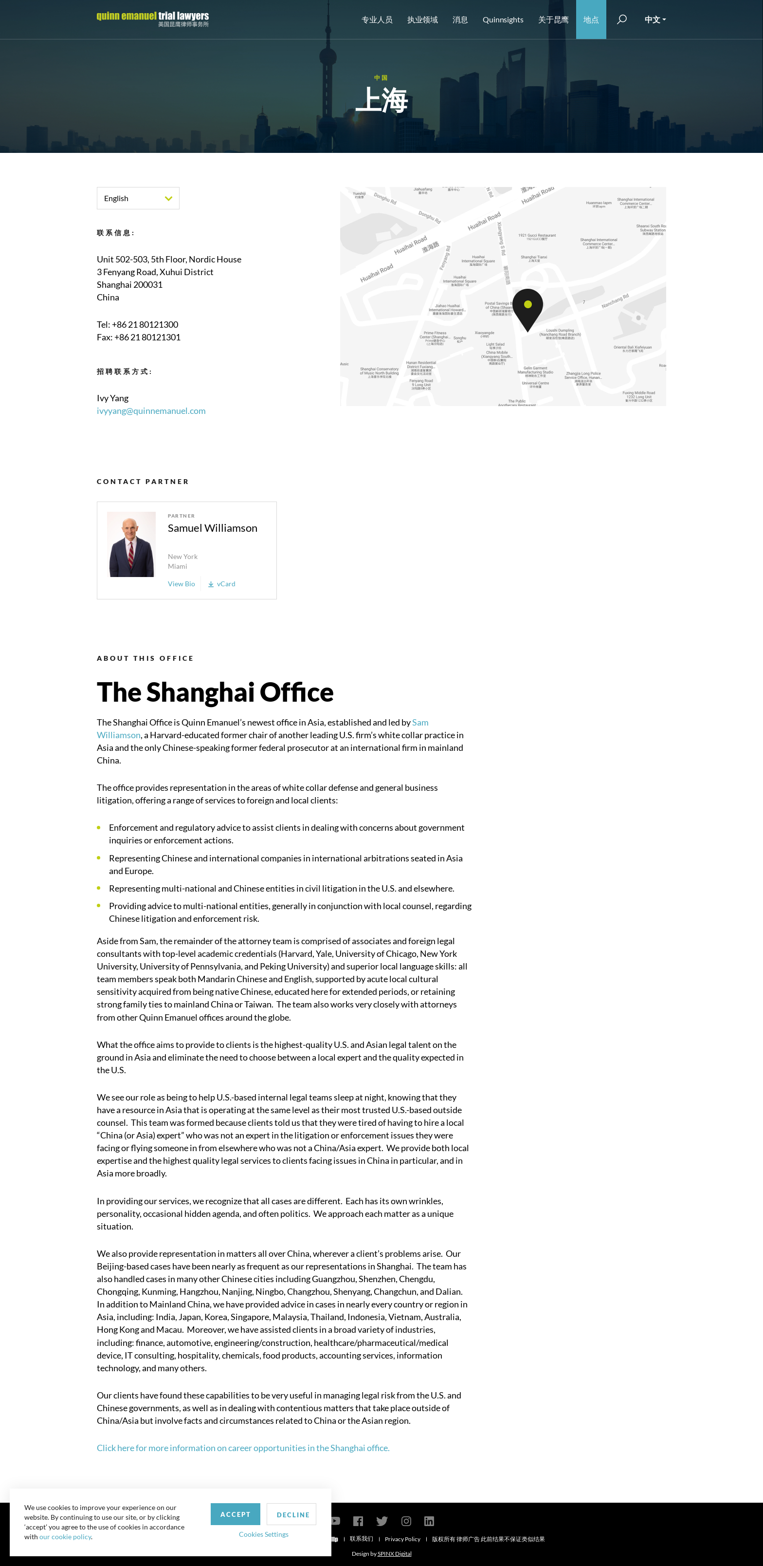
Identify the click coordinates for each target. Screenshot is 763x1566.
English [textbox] (116, 198)
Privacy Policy (402, 1539)
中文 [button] (652, 19)
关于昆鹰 (553, 19)
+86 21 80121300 (145, 324)
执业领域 (422, 19)
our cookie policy (65, 1536)
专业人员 (377, 19)
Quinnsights (503, 19)
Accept (225, 1514)
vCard (222, 583)
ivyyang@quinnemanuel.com (151, 410)
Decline (283, 1514)
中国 (381, 77)
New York (183, 556)
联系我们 (361, 1538)
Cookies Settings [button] (253, 1533)
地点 (591, 19)
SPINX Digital (395, 1553)
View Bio (181, 583)
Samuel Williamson (212, 527)
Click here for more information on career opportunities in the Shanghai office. (243, 1447)
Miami (177, 566)
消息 (460, 19)
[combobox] (138, 198)
